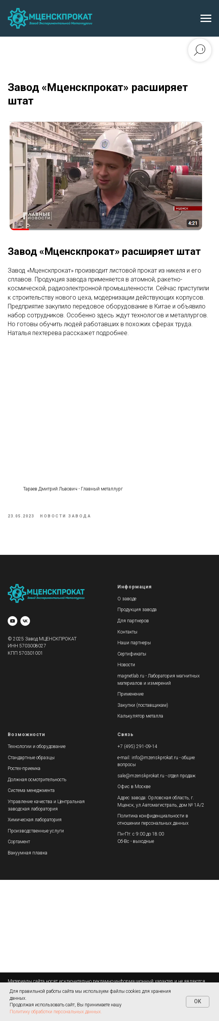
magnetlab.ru (130, 678)
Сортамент (19, 844)
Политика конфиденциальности (150, 818)
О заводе (126, 600)
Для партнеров (133, 622)
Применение (130, 696)
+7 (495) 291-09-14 (137, 748)
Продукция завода (137, 612)
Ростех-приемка (24, 770)
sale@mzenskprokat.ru (140, 777)
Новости (126, 666)
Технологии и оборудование (36, 748)
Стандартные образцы (31, 759)
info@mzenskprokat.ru (155, 759)
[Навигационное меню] (206, 18)
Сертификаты (131, 656)
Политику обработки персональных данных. (56, 1011)
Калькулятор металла (140, 718)
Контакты (127, 634)
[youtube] (12, 623)
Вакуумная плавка (27, 855)
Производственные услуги (36, 833)
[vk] (25, 623)
